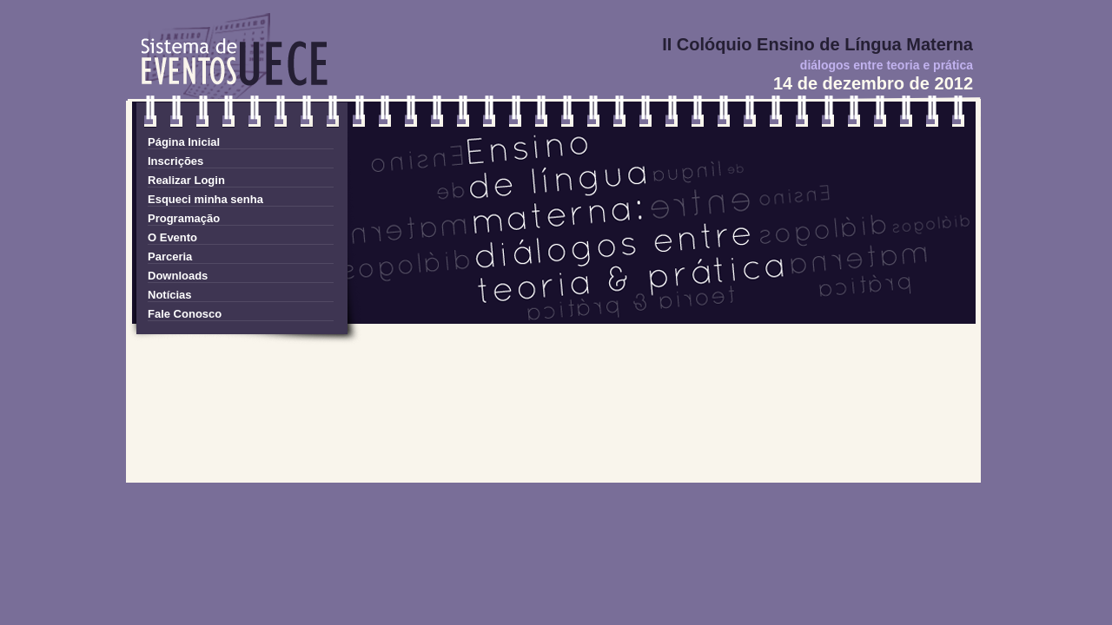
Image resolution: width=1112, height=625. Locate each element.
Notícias (170, 294)
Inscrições (175, 161)
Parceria (170, 256)
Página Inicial (184, 141)
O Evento (172, 237)
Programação (184, 218)
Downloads (178, 275)
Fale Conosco (185, 313)
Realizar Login (186, 180)
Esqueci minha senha (205, 199)
